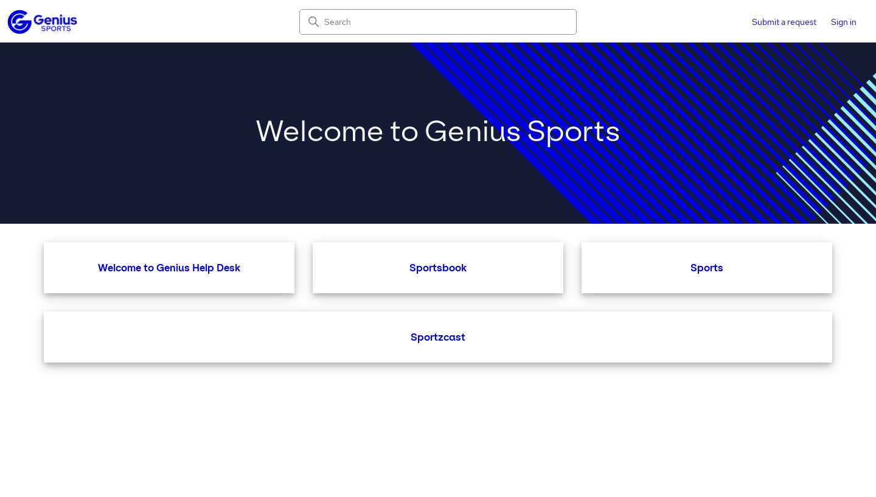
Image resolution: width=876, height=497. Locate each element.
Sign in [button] (844, 21)
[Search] (438, 22)
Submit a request (784, 21)
